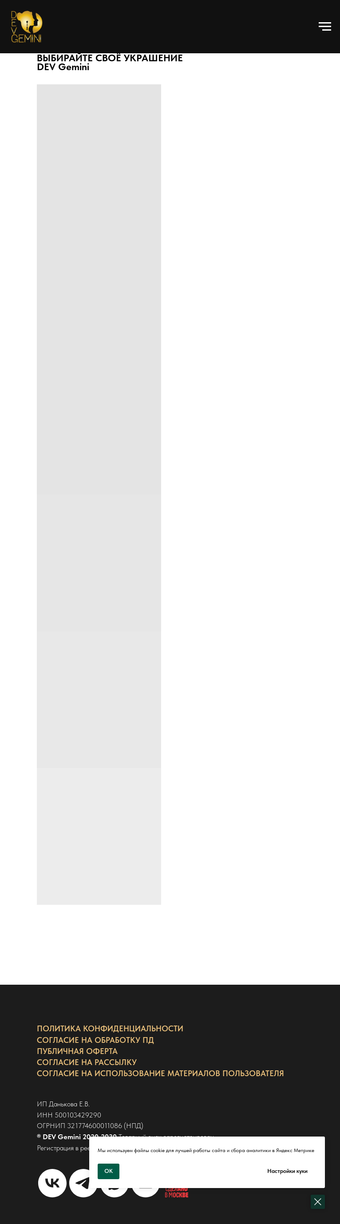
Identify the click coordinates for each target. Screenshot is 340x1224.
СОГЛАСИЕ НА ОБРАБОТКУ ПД (95, 1040)
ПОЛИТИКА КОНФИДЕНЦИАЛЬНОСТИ (110, 1028)
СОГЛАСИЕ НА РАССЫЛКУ (87, 1062)
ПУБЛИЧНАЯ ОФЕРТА (77, 1051)
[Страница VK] (52, 1183)
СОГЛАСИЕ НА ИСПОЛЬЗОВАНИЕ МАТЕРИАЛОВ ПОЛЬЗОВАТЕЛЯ (160, 1073)
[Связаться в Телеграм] (83, 1183)
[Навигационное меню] (325, 26)
